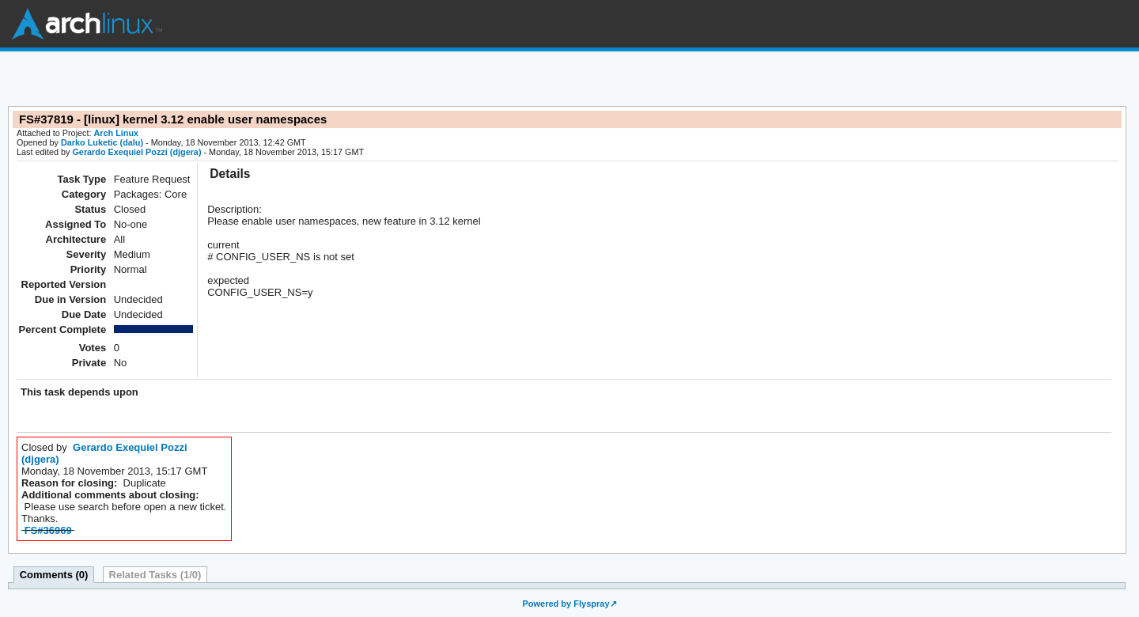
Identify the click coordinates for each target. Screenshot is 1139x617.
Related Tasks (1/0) (155, 575)
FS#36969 (48, 530)
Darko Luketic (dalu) (102, 142)
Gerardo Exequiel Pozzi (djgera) (136, 152)
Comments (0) (54, 575)
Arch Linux (87, 24)
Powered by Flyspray (565, 603)
